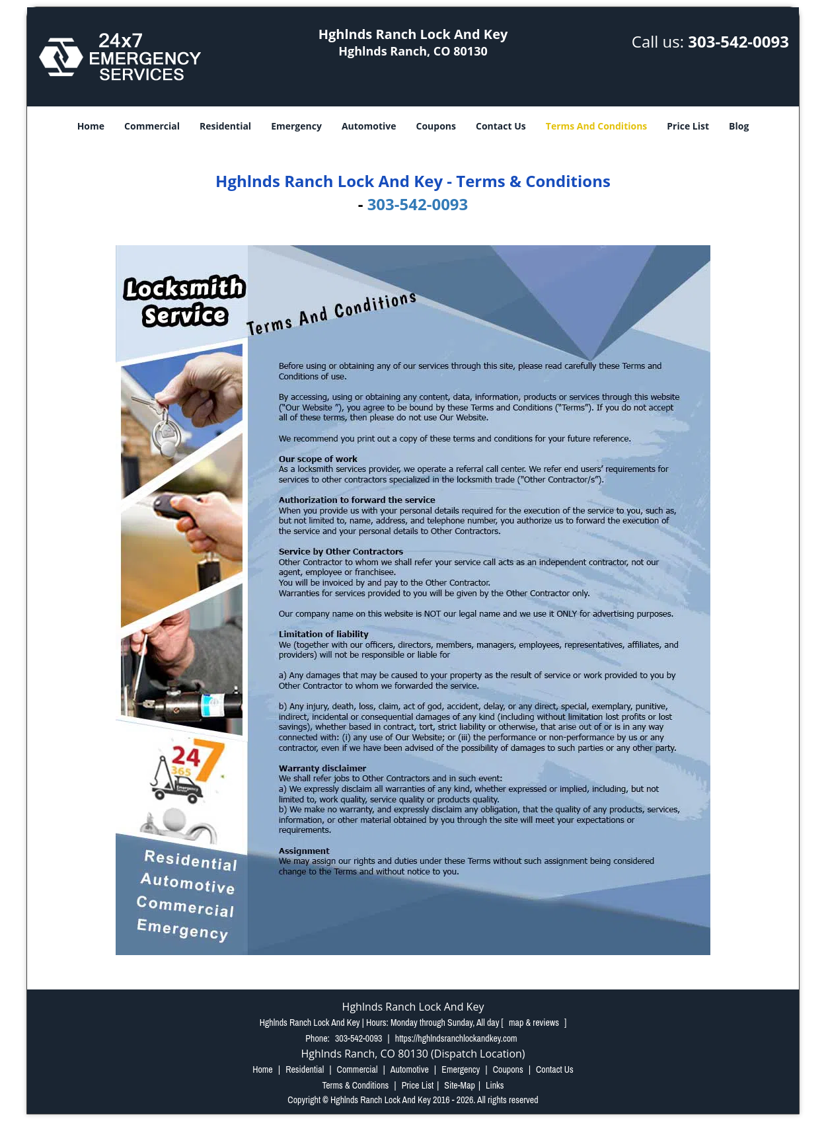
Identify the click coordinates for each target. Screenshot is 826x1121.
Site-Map (459, 1085)
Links (495, 1085)
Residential (225, 126)
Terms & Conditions (355, 1085)
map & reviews (535, 1022)
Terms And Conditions (597, 126)
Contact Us (501, 126)
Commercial (152, 126)
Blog (739, 126)
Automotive (369, 126)
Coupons (436, 126)
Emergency (296, 126)
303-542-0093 (738, 41)
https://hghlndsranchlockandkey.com (456, 1038)
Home (90, 126)
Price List (688, 126)
